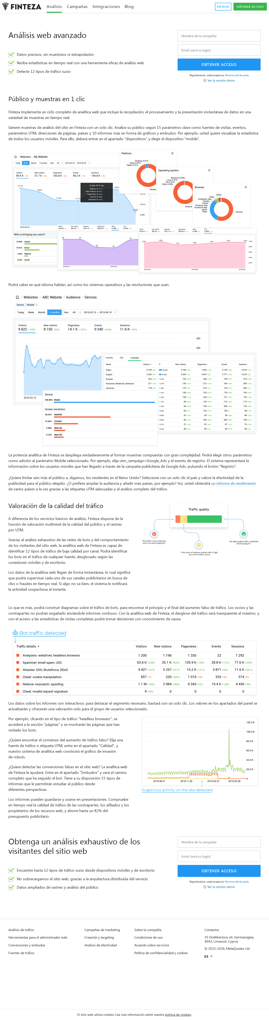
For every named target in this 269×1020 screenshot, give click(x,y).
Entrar (217, 6)
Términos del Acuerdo (239, 75)
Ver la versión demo (221, 80)
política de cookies (184, 1014)
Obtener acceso (248, 6)
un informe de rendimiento (52, 500)
